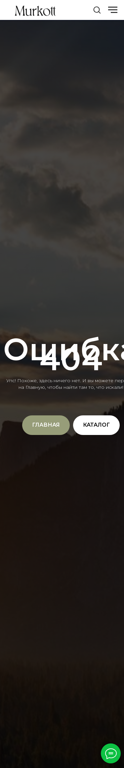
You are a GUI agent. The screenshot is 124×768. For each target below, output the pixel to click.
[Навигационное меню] (112, 10)
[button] (97, 10)
